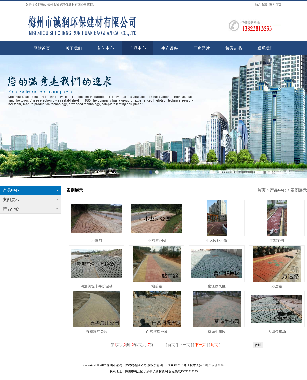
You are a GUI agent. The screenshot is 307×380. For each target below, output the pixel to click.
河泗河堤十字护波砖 (97, 286)
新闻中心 (105, 48)
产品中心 (137, 48)
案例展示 (31, 199)
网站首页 (42, 48)
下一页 (200, 345)
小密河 (96, 241)
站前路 (156, 286)
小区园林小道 (216, 241)
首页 (261, 190)
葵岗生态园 (217, 332)
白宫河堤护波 (157, 332)
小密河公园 (157, 241)
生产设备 (169, 48)
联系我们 (265, 48)
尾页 (214, 345)
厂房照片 (201, 48)
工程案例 (277, 241)
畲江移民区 (217, 286)
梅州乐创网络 (214, 365)
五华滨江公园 (96, 332)
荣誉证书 (233, 48)
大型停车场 (277, 332)
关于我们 (73, 48)
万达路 (276, 286)
